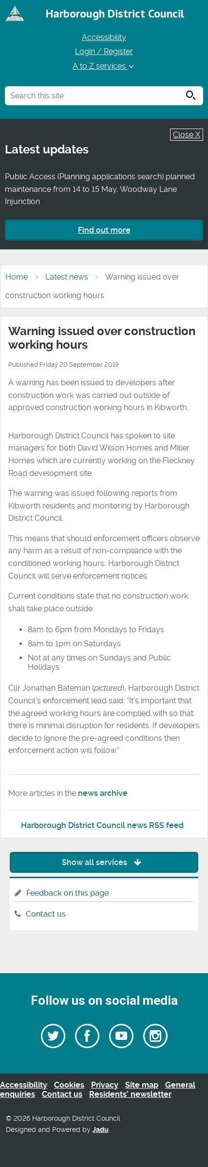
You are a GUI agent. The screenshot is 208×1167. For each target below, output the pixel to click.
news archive (103, 793)
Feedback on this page (67, 893)
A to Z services (104, 66)
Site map (141, 1085)
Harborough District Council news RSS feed (102, 825)
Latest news (66, 277)
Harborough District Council (115, 13)
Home (16, 277)
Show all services (104, 862)
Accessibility (104, 37)
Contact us (46, 914)
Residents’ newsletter (130, 1094)
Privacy (104, 1085)
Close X (186, 134)
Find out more (104, 230)
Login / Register (104, 51)
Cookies (69, 1085)
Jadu (101, 1130)
